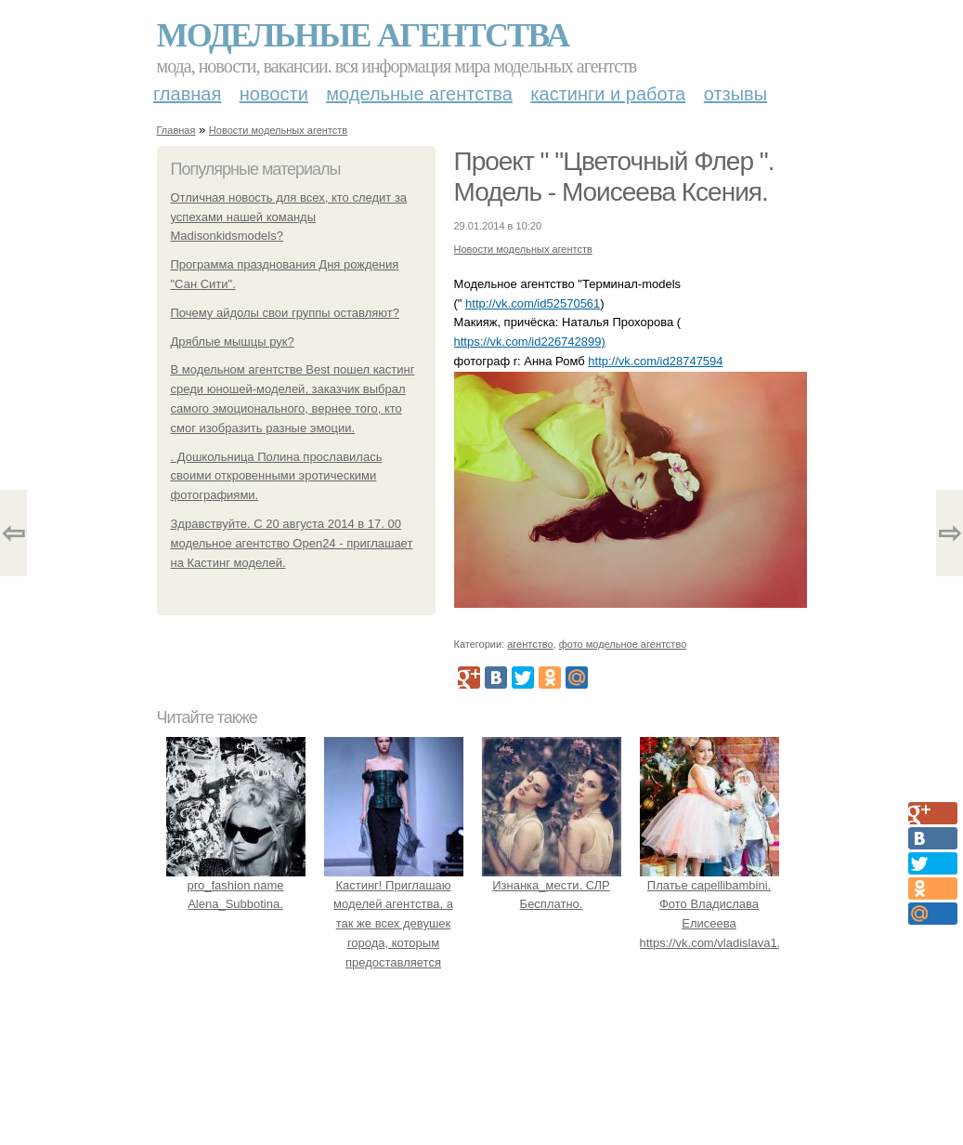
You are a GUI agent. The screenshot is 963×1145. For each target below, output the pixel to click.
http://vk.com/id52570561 (532, 303)
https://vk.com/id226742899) (529, 342)
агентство (530, 644)
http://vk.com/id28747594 (655, 361)
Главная (187, 94)
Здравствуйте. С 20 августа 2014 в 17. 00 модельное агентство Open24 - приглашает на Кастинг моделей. (292, 543)
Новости (274, 94)
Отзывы (735, 94)
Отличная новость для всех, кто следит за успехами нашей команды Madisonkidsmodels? (289, 217)
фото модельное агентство (623, 644)
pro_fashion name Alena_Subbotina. (236, 885)
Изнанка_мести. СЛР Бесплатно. (551, 885)
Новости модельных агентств (278, 130)
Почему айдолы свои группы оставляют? (285, 313)
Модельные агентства (363, 35)
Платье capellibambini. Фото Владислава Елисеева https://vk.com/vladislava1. (710, 904)
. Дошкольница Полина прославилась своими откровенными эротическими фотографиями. (277, 476)
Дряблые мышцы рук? (232, 342)
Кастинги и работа (607, 94)
